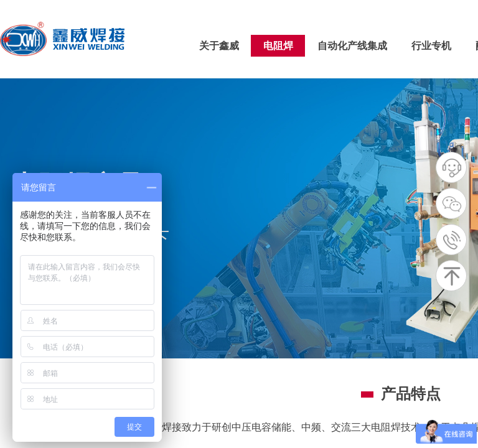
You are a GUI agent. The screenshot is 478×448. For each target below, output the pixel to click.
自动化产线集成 (352, 45)
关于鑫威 (219, 45)
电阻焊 (278, 45)
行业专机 (431, 45)
